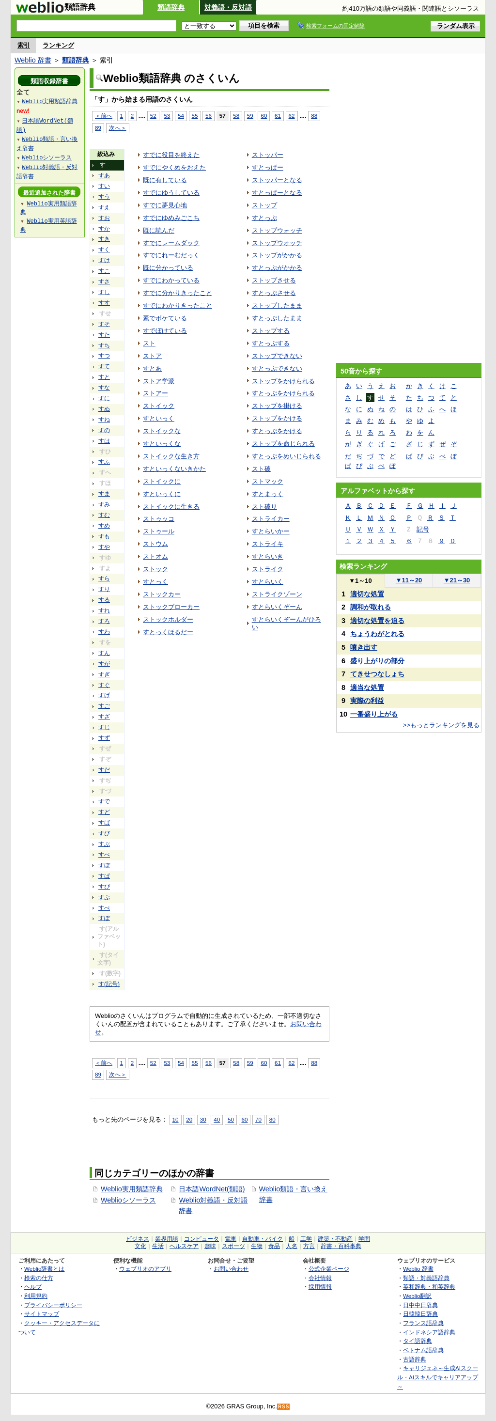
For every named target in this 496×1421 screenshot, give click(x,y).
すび (104, 833)
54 (181, 115)
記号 (423, 529)
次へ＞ (117, 128)
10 (175, 1119)
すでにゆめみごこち (171, 217)
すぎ (104, 674)
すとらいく (267, 581)
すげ (104, 695)
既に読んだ (158, 230)
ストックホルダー (168, 619)
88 (314, 115)
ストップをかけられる (283, 381)
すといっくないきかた (174, 468)
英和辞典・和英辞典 (429, 1286)
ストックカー (162, 594)
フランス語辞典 (423, 1323)
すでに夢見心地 (165, 205)
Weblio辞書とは (44, 1268)
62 (292, 115)
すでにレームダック (171, 243)
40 (217, 1119)
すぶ (104, 844)
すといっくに (162, 494)
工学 (306, 1239)
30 (203, 1119)
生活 (158, 1246)
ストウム (155, 543)
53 (167, 115)
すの (104, 430)
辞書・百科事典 (341, 1246)
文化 (140, 1246)
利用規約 (35, 1296)
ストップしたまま (277, 305)
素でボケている (165, 318)
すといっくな (162, 443)
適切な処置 (367, 594)
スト (149, 343)
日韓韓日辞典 (420, 1314)
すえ (104, 207)
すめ (104, 525)
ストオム (155, 556)
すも (104, 536)
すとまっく (267, 494)
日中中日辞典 (420, 1305)
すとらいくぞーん (277, 606)
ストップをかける (277, 418)
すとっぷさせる (274, 293)
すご (104, 706)
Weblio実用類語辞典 (132, 1189)
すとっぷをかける (277, 431)
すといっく (158, 418)
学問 (364, 1239)
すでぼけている (165, 330)
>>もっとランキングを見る (441, 725)
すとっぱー (267, 167)
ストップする (271, 330)
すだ (104, 769)
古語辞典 (414, 1359)
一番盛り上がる (374, 714)
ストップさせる (274, 280)
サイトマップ (41, 1314)
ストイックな (162, 431)
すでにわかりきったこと (177, 305)
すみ (104, 504)
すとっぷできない (277, 368)
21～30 (457, 580)
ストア (152, 355)
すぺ (104, 908)
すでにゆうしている (171, 192)
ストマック (267, 481)
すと (104, 377)
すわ (104, 631)
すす (104, 302)
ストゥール (158, 531)
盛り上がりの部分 (377, 661)
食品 (274, 1246)
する (104, 599)
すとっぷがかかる (277, 267)
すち (104, 345)
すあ (104, 175)
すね (104, 419)
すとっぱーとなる (277, 192)
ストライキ (267, 543)
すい (104, 186)
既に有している (165, 180)
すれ (104, 610)
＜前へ (103, 115)
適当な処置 (367, 687)
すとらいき (267, 556)
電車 (230, 1239)
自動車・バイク (262, 1239)
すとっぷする (271, 343)
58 (236, 115)
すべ (104, 854)
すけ (104, 260)
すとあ (152, 368)
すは (104, 440)
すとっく (155, 581)
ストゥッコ (158, 518)
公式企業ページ (329, 1268)
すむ (104, 515)
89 (98, 128)
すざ (104, 716)
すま (104, 493)
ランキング (58, 45)
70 (258, 1119)
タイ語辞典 (417, 1341)
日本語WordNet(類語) (212, 1189)
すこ (104, 270)
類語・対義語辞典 (426, 1278)
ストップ (264, 205)
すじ (104, 727)
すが (104, 663)
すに (104, 398)
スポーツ (233, 1246)
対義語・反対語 (228, 7)
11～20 (409, 580)
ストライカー (271, 518)
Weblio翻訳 (417, 1296)
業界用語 (166, 1239)
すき (104, 238)
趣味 (210, 1246)
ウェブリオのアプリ (145, 1268)
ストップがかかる (277, 255)
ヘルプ (33, 1286)
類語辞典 (171, 7)
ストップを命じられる (283, 443)
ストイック (158, 405)
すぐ (104, 685)
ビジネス (137, 1239)
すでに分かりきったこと (177, 293)
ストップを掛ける (277, 405)
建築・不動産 (335, 1239)
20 (189, 1119)
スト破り (264, 506)
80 (272, 1119)
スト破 (261, 468)
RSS (284, 1406)
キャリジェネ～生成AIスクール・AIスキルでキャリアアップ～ (437, 1377)
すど (104, 812)
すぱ (104, 876)
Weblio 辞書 (33, 60)
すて (104, 366)
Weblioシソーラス (128, 1200)
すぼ (104, 865)
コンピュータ (201, 1239)
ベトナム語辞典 (423, 1350)
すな (104, 387)
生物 (257, 1246)
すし (104, 292)
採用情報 (320, 1286)
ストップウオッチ (277, 243)
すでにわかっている (171, 280)
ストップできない (277, 355)
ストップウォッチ (277, 230)
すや (104, 547)
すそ (104, 324)
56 (208, 115)
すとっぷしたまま (277, 318)
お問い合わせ (231, 1268)
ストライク (267, 569)
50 (231, 1119)
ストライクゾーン (277, 594)
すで (104, 801)
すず (104, 737)
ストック (155, 569)
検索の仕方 (38, 1278)
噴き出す (363, 647)
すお (104, 218)
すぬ (104, 409)
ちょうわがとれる (377, 634)
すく (104, 249)
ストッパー (267, 154)
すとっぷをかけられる (283, 393)
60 (264, 115)
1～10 (360, 580)
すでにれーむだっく (171, 255)
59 (250, 115)
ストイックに (162, 481)
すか (104, 228)
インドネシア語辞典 (429, 1332)
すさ (104, 281)
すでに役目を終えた (171, 154)
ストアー (155, 393)
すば (104, 822)
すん (104, 653)
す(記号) (109, 984)
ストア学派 (158, 381)
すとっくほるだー (168, 632)
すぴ (104, 886)
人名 (291, 1246)
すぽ (104, 918)
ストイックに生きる (171, 506)
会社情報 (320, 1278)
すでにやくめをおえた (174, 167)
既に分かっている (168, 267)
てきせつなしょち (377, 674)
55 (195, 115)
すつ (104, 355)
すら (104, 578)
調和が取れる (370, 607)
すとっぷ (264, 217)
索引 (23, 45)
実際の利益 (367, 700)
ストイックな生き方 (171, 456)
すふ (104, 461)
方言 (309, 1246)
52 (153, 115)
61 (278, 115)
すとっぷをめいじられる (286, 456)
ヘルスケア (184, 1246)
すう (104, 196)
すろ (104, 621)
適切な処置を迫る (377, 621)
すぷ (104, 897)
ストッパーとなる (277, 180)
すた (104, 334)
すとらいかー (271, 531)
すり (104, 589)
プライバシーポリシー (53, 1305)
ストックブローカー (171, 606)
